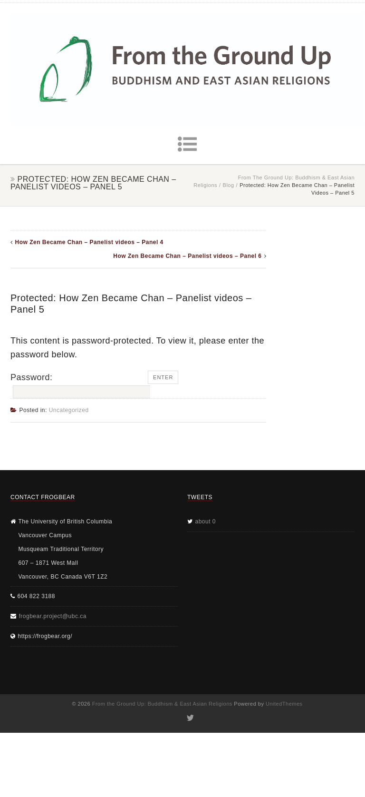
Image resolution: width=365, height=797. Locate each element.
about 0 (205, 521)
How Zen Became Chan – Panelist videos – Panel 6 (187, 256)
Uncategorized (69, 410)
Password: (79, 385)
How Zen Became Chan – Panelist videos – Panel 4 (89, 242)
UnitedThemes (284, 704)
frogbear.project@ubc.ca (52, 616)
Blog (228, 185)
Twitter (190, 718)
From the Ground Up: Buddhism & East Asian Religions (162, 704)
